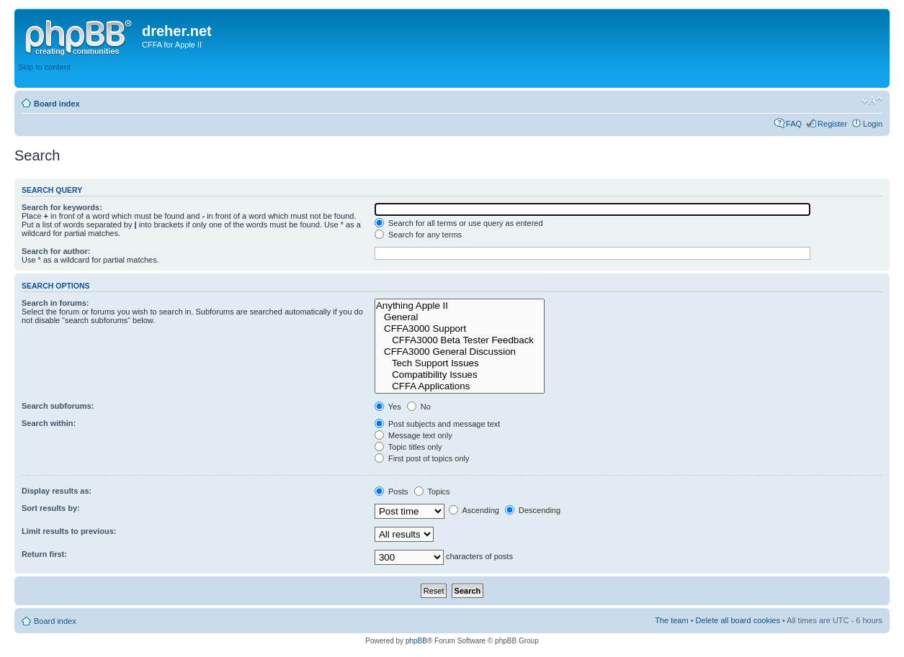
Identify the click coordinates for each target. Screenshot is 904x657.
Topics (432, 491)
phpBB (416, 641)
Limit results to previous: (69, 531)
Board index (57, 103)
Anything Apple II (459, 306)
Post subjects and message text (437, 424)
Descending (532, 510)
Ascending (474, 510)
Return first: (44, 554)
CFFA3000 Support (459, 329)
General (459, 317)
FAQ (794, 123)
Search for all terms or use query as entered (459, 223)
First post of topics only (422, 458)
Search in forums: (55, 303)
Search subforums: (58, 406)
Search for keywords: (62, 207)
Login (872, 123)
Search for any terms (418, 234)
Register (832, 123)
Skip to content (44, 67)
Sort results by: (51, 508)
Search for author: (56, 251)
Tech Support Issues (459, 363)
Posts (391, 491)
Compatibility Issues (459, 375)
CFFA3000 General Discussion (459, 352)
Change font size (872, 100)
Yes (388, 406)
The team (671, 620)
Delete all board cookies (738, 620)
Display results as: (56, 490)
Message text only (413, 435)
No (419, 406)
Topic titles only (408, 447)
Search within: (49, 423)
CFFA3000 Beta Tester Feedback (459, 340)
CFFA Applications (459, 386)
